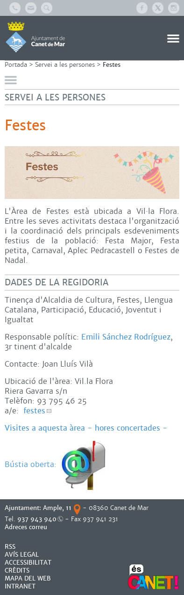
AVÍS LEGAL (22, 555)
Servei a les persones (65, 65)
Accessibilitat (28, 563)
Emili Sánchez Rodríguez (125, 337)
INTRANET (20, 586)
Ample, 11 (57, 508)
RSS (10, 547)
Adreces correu (27, 527)
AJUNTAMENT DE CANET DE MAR (35, 37)
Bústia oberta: (58, 464)
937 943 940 (37, 519)
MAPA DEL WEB (28, 578)
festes (34, 411)
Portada (16, 65)
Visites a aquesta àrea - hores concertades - (86, 428)
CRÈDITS (17, 570)
